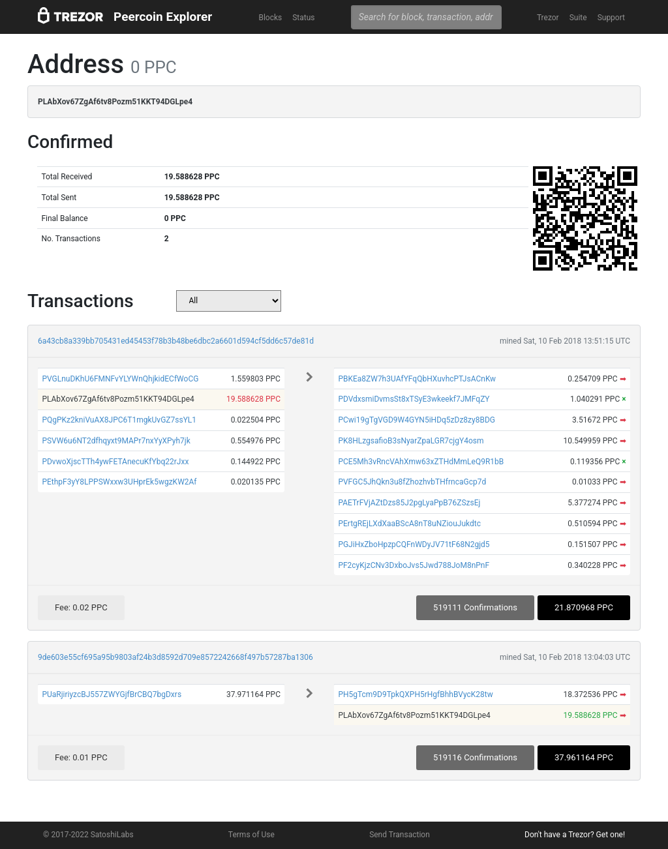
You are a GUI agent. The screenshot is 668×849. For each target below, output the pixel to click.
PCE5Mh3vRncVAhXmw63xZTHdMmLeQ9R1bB (421, 461)
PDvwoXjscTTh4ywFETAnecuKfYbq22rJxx (115, 461)
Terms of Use (251, 834)
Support (611, 17)
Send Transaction (399, 834)
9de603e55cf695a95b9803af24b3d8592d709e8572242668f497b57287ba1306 (175, 657)
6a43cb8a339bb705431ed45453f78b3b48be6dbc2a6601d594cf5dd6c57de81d (176, 341)
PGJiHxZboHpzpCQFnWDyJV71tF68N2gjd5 (413, 544)
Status (303, 17)
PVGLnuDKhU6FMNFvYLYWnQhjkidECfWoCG (120, 378)
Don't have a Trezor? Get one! (574, 834)
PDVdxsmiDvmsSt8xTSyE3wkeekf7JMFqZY (413, 399)
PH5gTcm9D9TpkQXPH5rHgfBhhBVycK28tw (415, 694)
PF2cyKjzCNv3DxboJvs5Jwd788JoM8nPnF (413, 565)
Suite (578, 17)
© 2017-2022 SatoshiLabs (88, 834)
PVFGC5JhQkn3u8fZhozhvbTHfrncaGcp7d (412, 481)
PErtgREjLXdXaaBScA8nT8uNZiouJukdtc (409, 523)
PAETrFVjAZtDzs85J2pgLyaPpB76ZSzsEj (409, 502)
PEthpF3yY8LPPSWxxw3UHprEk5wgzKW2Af (119, 481)
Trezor (548, 17)
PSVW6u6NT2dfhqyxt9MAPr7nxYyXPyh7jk (116, 440)
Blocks (270, 17)
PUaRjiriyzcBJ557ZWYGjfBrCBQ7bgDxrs (111, 694)
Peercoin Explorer (163, 16)
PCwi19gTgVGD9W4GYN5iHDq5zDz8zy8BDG (416, 419)
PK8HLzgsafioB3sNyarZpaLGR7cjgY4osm (410, 440)
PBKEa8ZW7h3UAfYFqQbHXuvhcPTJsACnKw (417, 378)
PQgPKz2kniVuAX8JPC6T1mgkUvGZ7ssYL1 (119, 419)
